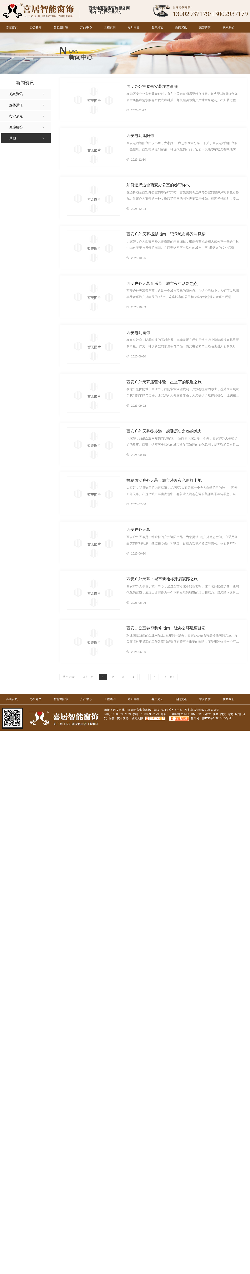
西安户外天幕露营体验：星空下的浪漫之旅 (164, 382)
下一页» (168, 676)
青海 (230, 714)
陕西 (216, 714)
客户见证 (157, 27)
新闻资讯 (181, 27)
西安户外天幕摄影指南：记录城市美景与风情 (166, 234)
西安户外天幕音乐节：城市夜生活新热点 (162, 283)
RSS (187, 714)
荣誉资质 (205, 27)
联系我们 (228, 27)
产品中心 (86, 27)
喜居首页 (12, 27)
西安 (223, 714)
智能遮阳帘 (61, 27)
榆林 (112, 718)
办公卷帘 (35, 27)
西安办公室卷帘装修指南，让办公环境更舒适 (166, 628)
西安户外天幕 (138, 529)
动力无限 (137, 718)
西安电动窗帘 (138, 333)
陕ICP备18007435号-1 (216, 718)
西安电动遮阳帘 (140, 135)
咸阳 (238, 714)
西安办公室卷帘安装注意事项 (152, 86)
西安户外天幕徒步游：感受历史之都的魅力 (164, 431)
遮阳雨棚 (133, 27)
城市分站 (204, 714)
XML (194, 714)
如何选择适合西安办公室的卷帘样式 (158, 185)
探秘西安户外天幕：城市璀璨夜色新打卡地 (164, 480)
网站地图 (177, 714)
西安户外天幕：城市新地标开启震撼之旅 (162, 579)
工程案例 (110, 27)
